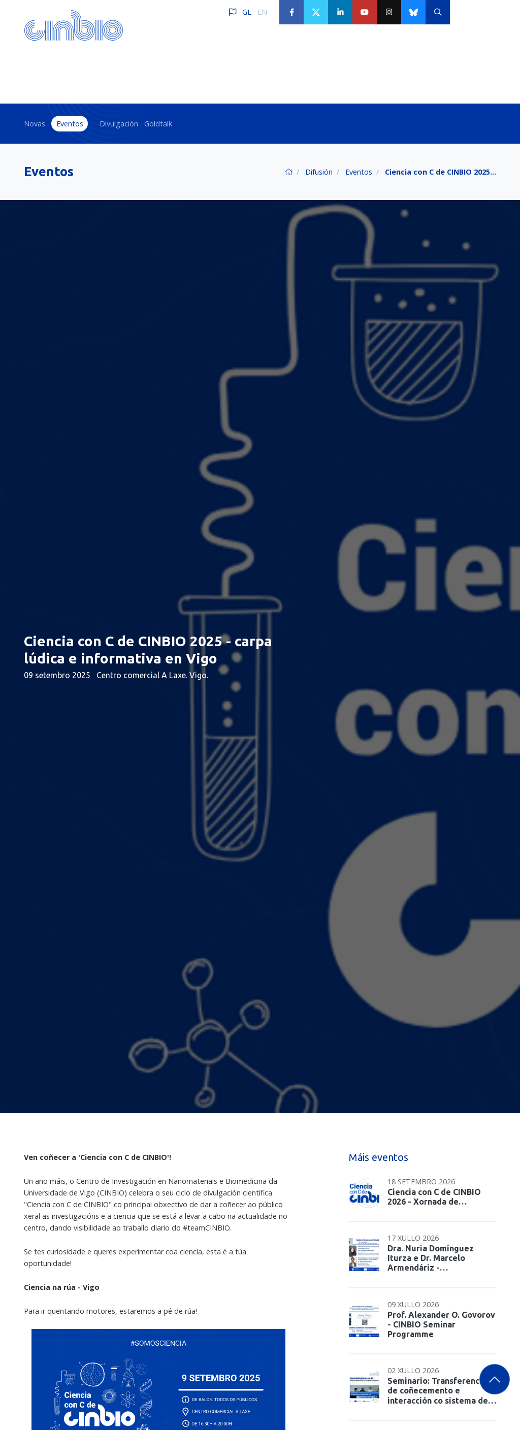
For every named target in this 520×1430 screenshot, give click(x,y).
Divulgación (119, 123)
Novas (34, 123)
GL (246, 12)
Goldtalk (158, 123)
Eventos (69, 123)
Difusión (319, 172)
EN (262, 12)
